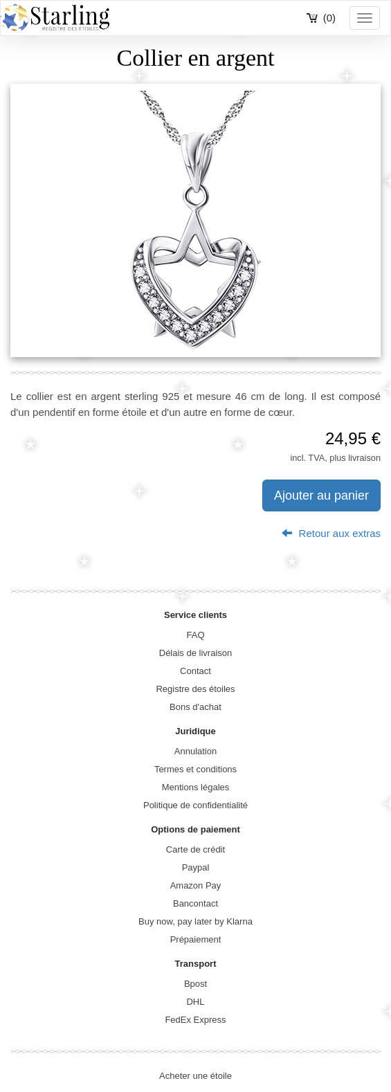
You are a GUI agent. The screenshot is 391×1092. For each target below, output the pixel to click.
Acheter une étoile (195, 1076)
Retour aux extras (331, 533)
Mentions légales (196, 787)
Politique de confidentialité (195, 805)
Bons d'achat (195, 707)
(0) (329, 18)
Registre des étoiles (195, 689)
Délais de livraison (196, 653)
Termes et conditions (195, 769)
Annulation (195, 751)
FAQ (195, 635)
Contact (195, 671)
